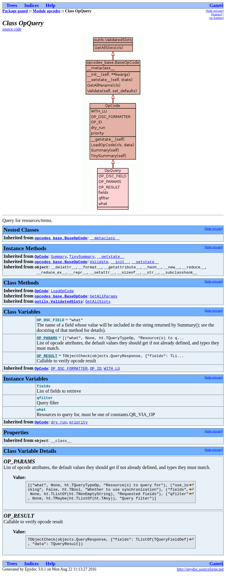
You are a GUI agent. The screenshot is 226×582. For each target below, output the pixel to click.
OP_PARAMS (47, 337)
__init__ (120, 261)
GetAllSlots (98, 301)
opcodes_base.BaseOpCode (60, 237)
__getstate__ (110, 256)
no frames (216, 17)
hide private (214, 10)
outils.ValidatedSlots (58, 301)
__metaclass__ (104, 237)
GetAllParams (103, 296)
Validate (99, 261)
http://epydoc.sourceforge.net (200, 577)
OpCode (41, 256)
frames (216, 14)
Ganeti (216, 5)
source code (11, 29)
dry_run (59, 424)
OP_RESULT (47, 355)
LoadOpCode (62, 290)
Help (50, 5)
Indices (31, 5)
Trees (11, 5)
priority (78, 424)
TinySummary (81, 256)
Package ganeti (15, 11)
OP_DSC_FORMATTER (69, 368)
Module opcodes (46, 11)
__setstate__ (145, 261)
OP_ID (96, 368)
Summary (59, 256)
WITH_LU (112, 368)
